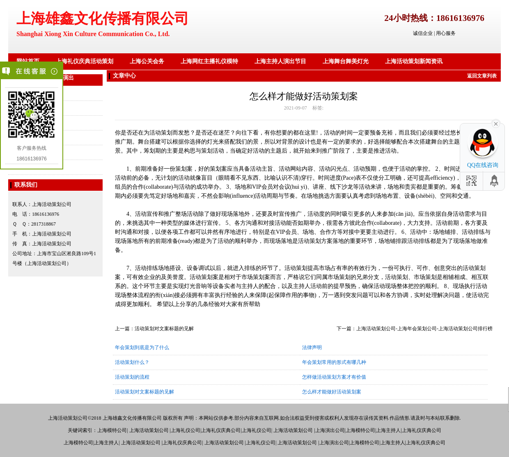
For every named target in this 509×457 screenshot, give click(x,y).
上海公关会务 (147, 61)
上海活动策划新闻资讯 (414, 61)
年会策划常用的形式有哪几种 (334, 362)
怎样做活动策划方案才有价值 (334, 377)
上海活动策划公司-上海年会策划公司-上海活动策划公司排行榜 (424, 328)
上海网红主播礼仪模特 (209, 61)
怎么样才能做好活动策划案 (331, 392)
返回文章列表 (482, 76)
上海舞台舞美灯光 (346, 61)
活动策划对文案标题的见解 (164, 328)
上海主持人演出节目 (280, 61)
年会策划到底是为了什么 (142, 347)
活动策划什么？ (132, 362)
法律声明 (312, 347)
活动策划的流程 (132, 377)
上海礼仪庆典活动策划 (84, 61)
